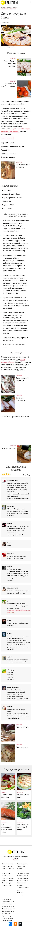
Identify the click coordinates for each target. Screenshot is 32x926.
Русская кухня (6, 899)
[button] (30, 2)
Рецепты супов (6, 885)
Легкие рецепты (22, 871)
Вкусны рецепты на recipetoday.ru (9, 2)
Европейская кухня (8, 901)
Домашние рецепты (23, 873)
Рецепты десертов (8, 868)
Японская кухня (7, 920)
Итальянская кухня (8, 906)
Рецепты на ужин (22, 864)
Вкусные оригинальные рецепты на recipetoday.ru (16, 852)
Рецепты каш (6, 875)
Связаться (16, 859)
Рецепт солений (7, 138)
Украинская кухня (7, 916)
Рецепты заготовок (8, 871)
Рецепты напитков (8, 878)
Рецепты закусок (7, 873)
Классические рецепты (21, 884)
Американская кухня (8, 908)
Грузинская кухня (7, 918)
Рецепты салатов (7, 880)
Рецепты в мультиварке (21, 894)
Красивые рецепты (23, 875)
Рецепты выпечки (7, 864)
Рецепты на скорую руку (23, 889)
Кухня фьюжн (6, 913)
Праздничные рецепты (21, 867)
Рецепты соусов (7, 883)
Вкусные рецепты (22, 880)
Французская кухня (8, 911)
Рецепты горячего (7, 866)
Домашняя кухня (7, 904)
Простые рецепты (22, 878)
